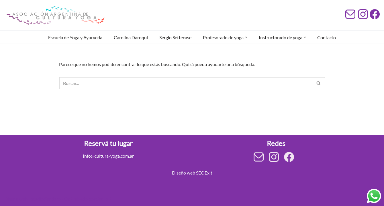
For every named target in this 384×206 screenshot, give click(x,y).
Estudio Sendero (44, 198)
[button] (246, 37)
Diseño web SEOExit (192, 172)
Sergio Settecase (175, 37)
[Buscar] (185, 83)
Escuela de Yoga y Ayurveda (75, 37)
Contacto (327, 37)
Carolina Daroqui (131, 37)
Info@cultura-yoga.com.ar (108, 156)
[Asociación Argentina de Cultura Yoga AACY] (54, 15)
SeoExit (103, 198)
